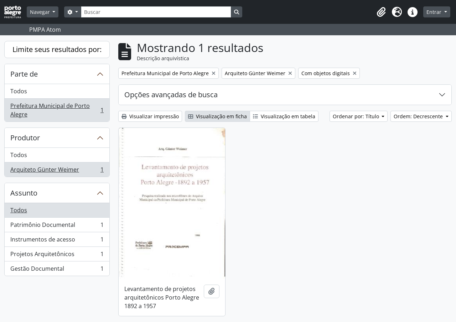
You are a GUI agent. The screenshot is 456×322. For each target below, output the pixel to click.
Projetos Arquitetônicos (57, 255)
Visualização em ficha (217, 116)
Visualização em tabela (284, 116)
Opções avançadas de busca (171, 94)
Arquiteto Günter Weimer (57, 171)
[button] (381, 12)
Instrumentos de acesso (57, 241)
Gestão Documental (57, 270)
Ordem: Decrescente (419, 116)
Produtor (25, 137)
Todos (18, 91)
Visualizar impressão (150, 116)
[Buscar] (156, 11)
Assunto (23, 193)
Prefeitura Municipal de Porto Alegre (57, 110)
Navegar (40, 12)
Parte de (24, 74)
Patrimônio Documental (57, 226)
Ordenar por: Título (356, 116)
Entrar (434, 12)
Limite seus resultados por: (57, 49)
